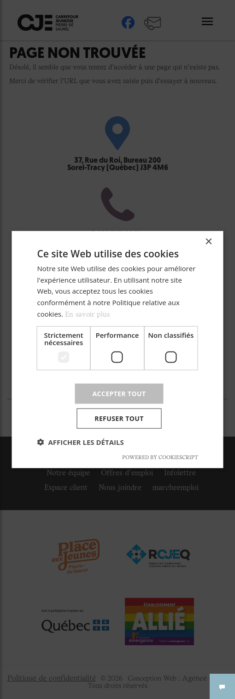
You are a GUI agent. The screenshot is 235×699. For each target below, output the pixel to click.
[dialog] (117, 349)
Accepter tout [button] (119, 393)
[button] (80, 442)
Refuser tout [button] (119, 418)
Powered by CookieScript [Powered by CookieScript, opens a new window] (160, 457)
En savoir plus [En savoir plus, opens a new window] (87, 314)
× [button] (208, 241)
